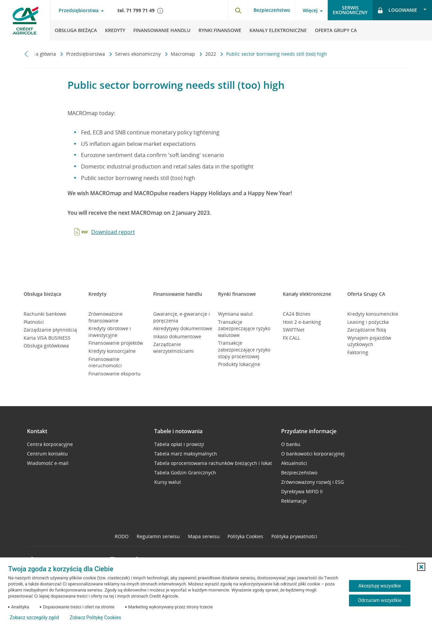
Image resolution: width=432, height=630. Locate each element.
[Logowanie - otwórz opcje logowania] (402, 10)
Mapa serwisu (204, 536)
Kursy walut (167, 482)
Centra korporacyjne (50, 444)
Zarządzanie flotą (366, 329)
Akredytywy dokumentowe (182, 328)
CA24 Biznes (296, 314)
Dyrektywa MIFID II (302, 491)
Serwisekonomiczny (350, 10)
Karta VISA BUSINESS (47, 338)
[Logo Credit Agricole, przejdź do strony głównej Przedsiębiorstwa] (25, 20)
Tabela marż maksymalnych (185, 453)
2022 (211, 54)
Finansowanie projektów (115, 343)
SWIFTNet (293, 329)
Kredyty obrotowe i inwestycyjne (109, 331)
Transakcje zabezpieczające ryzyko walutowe (244, 328)
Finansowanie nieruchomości (105, 362)
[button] (421, 567)
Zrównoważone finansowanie (105, 317)
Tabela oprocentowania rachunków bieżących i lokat (213, 463)
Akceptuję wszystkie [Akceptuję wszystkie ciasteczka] (379, 585)
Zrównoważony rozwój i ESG (312, 482)
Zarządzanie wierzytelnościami (173, 347)
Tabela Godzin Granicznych (185, 472)
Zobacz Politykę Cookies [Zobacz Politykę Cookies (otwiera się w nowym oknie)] (95, 617)
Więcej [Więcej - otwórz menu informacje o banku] (310, 10)
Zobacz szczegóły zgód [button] (34, 617)
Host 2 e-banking (302, 322)
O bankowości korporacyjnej (313, 453)
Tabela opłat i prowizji (179, 444)
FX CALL (291, 338)
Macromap (183, 54)
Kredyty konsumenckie (372, 314)
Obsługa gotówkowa (46, 345)
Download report (113, 232)
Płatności (34, 322)
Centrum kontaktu (47, 453)
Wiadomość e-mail (48, 463)
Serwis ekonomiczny (138, 54)
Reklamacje (294, 501)
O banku (290, 444)
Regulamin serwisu (158, 536)
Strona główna (40, 54)
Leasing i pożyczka (368, 322)
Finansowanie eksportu (114, 373)
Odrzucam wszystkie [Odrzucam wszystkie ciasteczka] (380, 600)
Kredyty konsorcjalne (112, 351)
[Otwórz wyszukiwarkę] (238, 10)
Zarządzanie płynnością (50, 329)
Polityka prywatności (294, 536)
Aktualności (294, 463)
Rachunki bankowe (45, 314)
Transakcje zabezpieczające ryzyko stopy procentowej (244, 349)
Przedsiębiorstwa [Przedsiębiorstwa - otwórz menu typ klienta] (79, 10)
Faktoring (357, 352)
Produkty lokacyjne (239, 364)
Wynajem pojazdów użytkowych (369, 341)
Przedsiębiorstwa (86, 54)
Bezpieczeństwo (271, 10)
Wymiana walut (235, 314)
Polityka (245, 536)
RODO (122, 536)
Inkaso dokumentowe (177, 336)
